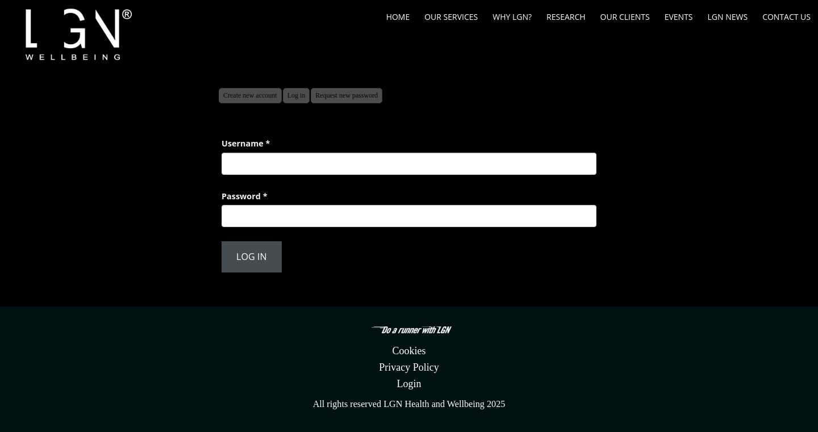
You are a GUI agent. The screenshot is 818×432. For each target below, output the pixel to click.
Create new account (250, 95)
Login (409, 383)
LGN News (728, 16)
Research (566, 16)
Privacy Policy (409, 367)
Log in (298, 97)
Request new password (346, 95)
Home (398, 16)
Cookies (408, 350)
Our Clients (625, 16)
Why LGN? (512, 16)
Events (679, 16)
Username (246, 143)
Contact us (786, 16)
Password (245, 196)
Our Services (451, 16)
